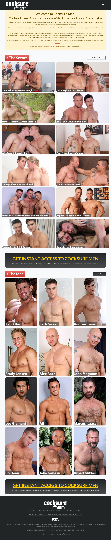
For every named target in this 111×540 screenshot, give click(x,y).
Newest (95, 58)
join (54, 46)
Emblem (57, 43)
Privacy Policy (61, 530)
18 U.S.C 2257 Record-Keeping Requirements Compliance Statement (55, 515)
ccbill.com (55, 526)
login (36, 46)
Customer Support (46, 530)
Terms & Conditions (76, 530)
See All (99, 274)
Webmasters (32, 530)
